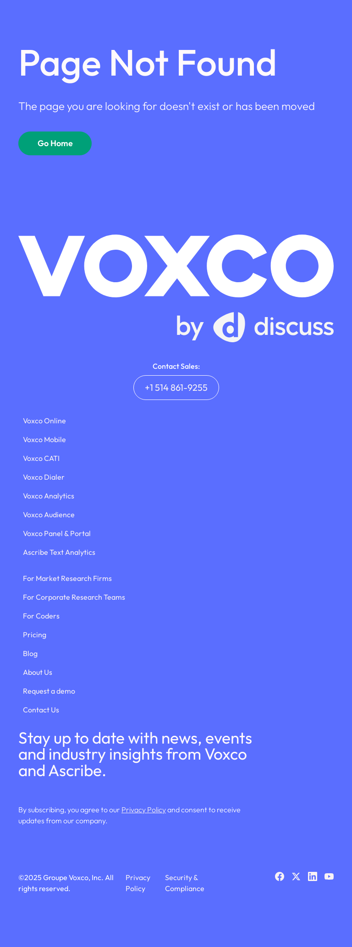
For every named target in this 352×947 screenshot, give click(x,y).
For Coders (41, 615)
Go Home (55, 143)
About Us (37, 672)
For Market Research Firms (67, 578)
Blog (30, 653)
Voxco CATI (41, 458)
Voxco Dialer (44, 477)
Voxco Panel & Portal (57, 533)
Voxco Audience (49, 514)
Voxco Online (44, 420)
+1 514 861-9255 (176, 387)
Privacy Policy (143, 809)
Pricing (34, 634)
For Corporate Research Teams (74, 597)
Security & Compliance (184, 883)
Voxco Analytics (48, 495)
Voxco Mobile (44, 439)
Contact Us (41, 709)
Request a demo (49, 690)
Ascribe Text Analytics (59, 552)
